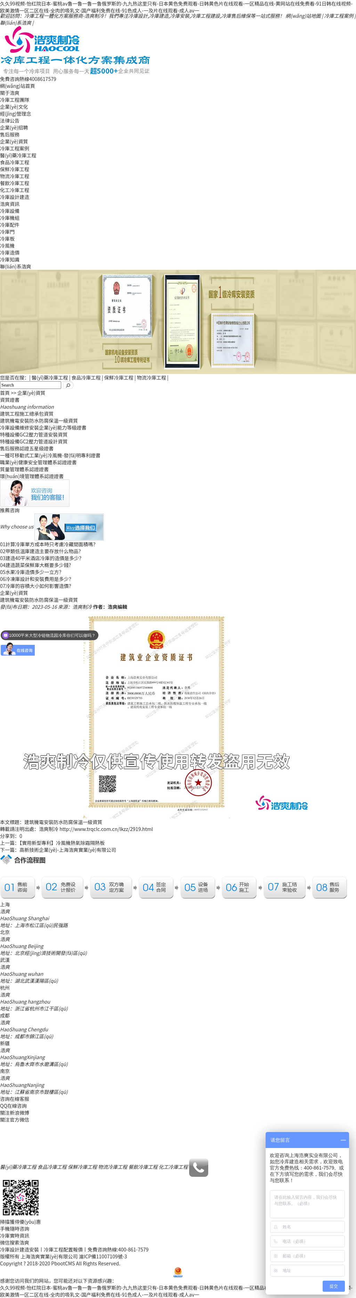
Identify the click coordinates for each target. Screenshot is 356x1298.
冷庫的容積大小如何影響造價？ (37, 585)
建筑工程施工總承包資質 (27, 413)
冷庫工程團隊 (14, 99)
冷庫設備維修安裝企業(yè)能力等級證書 (43, 427)
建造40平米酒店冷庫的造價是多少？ (42, 558)
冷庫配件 (9, 224)
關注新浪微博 (14, 1112)
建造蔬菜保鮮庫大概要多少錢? (35, 564)
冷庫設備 (9, 210)
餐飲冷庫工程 (14, 183)
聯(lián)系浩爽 (15, 22)
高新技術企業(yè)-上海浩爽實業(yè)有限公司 (67, 849)
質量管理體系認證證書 (24, 469)
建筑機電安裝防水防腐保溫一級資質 (39, 420)
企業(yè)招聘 (14, 127)
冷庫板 (7, 238)
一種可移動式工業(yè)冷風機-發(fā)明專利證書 (50, 455)
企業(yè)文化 (14, 106)
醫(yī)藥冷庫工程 (18, 155)
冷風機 (7, 245)
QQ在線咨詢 (13, 1105)
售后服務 (9, 134)
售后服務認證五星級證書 (27, 448)
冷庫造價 (9, 252)
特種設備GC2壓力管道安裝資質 (33, 434)
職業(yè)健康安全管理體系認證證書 (38, 462)
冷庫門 (7, 231)
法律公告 (9, 120)
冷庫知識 (9, 259)
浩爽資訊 (9, 203)
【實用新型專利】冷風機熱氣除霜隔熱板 (62, 842)
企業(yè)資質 (14, 141)
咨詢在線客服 (14, 1098)
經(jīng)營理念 (15, 113)
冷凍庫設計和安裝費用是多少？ (37, 578)
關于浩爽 (9, 92)
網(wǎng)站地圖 (303, 15)
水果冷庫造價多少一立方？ (32, 571)
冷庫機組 (9, 217)
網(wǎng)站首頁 (17, 85)
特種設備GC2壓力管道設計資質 (33, 441)
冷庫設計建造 (14, 196)
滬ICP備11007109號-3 (103, 1256)
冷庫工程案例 (338, 15)
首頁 (5, 392)
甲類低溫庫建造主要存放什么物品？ (41, 551)
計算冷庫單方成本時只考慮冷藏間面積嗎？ (49, 544)
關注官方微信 (14, 1119)
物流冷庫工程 (14, 176)
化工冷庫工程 (14, 189)
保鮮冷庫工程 (14, 169)
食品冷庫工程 (14, 162)
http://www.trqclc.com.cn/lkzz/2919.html (106, 828)
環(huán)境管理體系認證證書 (32, 476)
